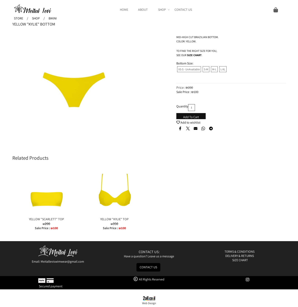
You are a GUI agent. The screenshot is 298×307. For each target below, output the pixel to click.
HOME (124, 9)
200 (190, 87)
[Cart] (238, 9)
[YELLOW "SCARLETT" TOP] (46, 215)
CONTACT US (183, 9)
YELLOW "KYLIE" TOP (114, 219)
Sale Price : (183, 92)
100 (196, 92)
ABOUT (143, 9)
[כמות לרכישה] (191, 107)
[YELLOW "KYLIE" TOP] (114, 215)
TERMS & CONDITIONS (240, 251)
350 (115, 223)
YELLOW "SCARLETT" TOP (46, 219)
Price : (181, 87)
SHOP (164, 9)
